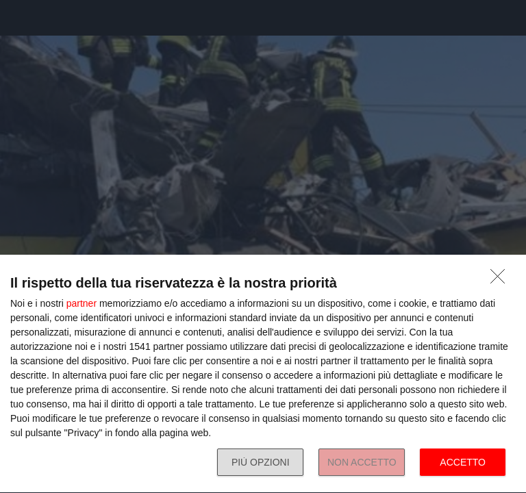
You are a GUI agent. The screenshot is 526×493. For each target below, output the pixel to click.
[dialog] (263, 374)
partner (81, 303)
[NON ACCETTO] (501, 280)
